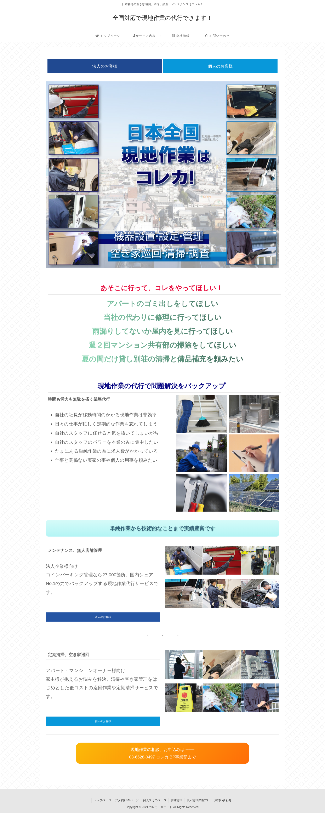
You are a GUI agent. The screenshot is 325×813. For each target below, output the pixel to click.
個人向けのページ (154, 800)
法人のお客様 (104, 66)
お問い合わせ (223, 800)
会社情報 (176, 800)
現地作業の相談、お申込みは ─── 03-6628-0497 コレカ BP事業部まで (162, 754)
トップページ (102, 800)
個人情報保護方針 (198, 800)
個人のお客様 (220, 66)
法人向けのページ (127, 800)
